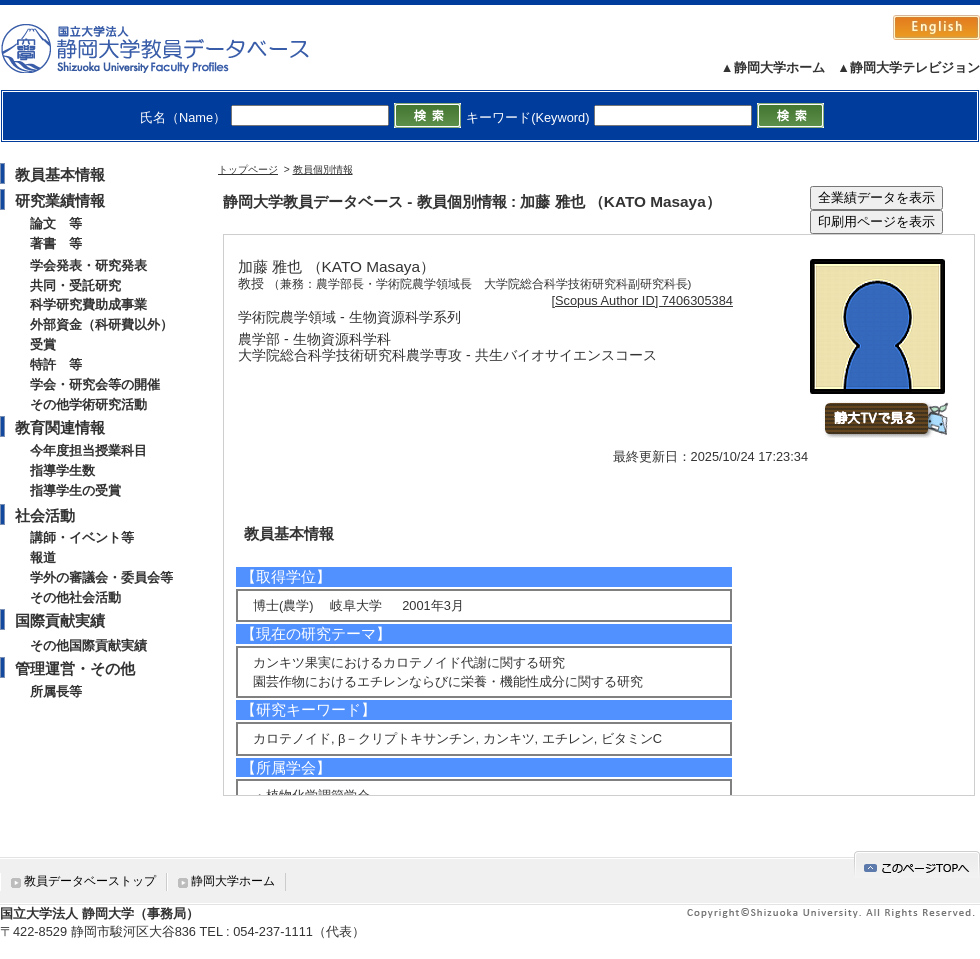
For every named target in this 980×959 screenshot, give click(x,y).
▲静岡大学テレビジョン (908, 67)
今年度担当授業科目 (88, 450)
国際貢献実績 (60, 620)
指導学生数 (62, 470)
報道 (43, 557)
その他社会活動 (75, 597)
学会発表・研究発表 (88, 265)
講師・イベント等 (82, 537)
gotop (917, 864)
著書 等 (56, 243)
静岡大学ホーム (233, 881)
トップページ (248, 169)
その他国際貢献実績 (88, 645)
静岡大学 (175, 48)
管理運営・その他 (75, 668)
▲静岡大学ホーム (773, 67)
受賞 (43, 344)
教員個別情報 (323, 169)
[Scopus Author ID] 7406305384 (642, 300)
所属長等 (56, 691)
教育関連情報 (60, 427)
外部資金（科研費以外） (101, 324)
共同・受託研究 (75, 285)
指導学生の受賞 (75, 490)
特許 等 (56, 364)
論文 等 (56, 223)
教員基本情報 (60, 174)
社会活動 (45, 515)
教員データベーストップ (90, 881)
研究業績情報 (60, 200)
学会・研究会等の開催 (95, 384)
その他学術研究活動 (88, 404)
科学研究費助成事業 (88, 304)
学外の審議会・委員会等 (101, 577)
